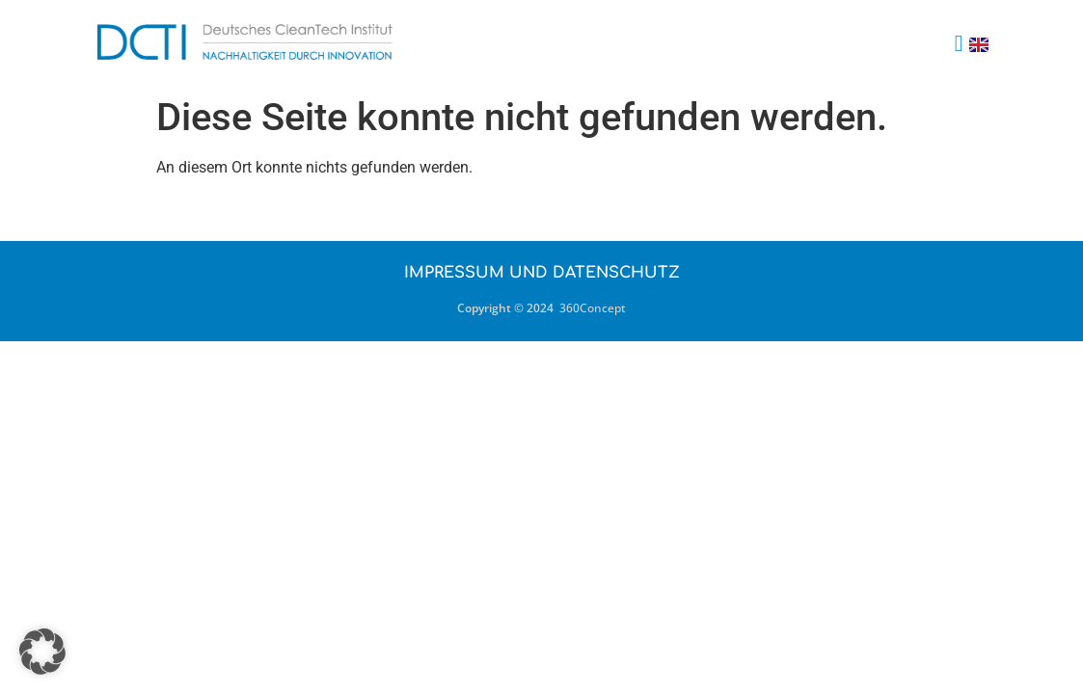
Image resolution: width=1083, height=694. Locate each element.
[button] (959, 43)
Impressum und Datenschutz (542, 272)
